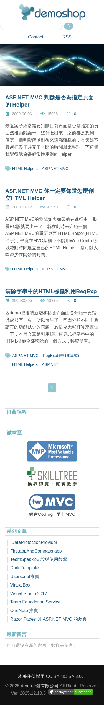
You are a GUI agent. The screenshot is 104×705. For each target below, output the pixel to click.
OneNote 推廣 (24, 610)
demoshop (52, 12)
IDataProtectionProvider (33, 542)
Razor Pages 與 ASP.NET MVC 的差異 (48, 619)
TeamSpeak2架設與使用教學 (38, 559)
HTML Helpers (25, 168)
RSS (67, 37)
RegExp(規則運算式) (61, 355)
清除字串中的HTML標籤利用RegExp (51, 291)
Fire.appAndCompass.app (36, 551)
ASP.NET (50, 364)
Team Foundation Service (35, 602)
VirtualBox (20, 585)
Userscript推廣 (24, 576)
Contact (35, 37)
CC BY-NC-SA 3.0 (64, 676)
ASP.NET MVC (55, 168)
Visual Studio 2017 (28, 593)
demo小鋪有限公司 (40, 685)
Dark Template (24, 568)
